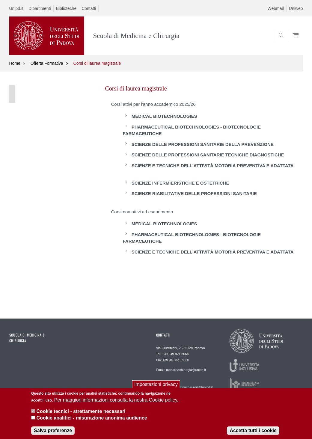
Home (14, 63)
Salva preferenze (53, 433)
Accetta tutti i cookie (253, 433)
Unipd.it (16, 8)
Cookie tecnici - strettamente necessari (81, 414)
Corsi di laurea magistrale (97, 63)
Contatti (89, 8)
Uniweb (296, 8)
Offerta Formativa (47, 63)
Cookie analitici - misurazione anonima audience (92, 421)
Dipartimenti (39, 8)
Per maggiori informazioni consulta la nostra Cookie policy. (116, 403)
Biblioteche (66, 8)
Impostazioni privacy (156, 387)
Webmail (276, 8)
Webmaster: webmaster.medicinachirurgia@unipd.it (184, 385)
